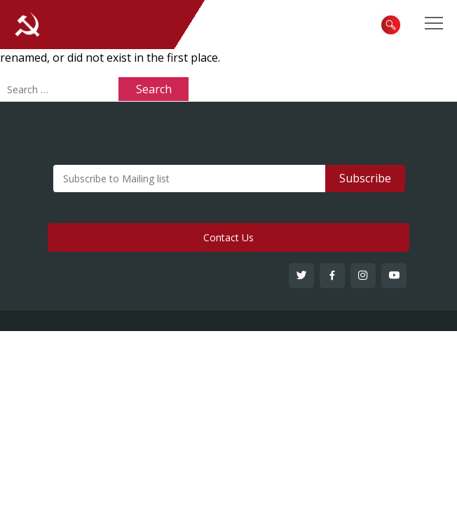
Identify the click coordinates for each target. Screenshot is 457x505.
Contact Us (228, 237)
